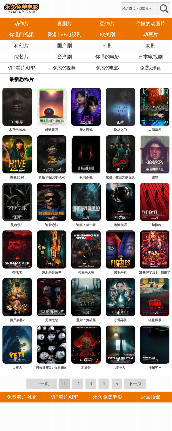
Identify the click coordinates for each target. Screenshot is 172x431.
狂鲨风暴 (154, 320)
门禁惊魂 (154, 225)
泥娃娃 (86, 368)
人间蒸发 (154, 130)
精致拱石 (51, 130)
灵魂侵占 (17, 225)
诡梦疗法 (51, 225)
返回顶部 (150, 397)
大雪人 (17, 368)
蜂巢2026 (17, 177)
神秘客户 (154, 368)
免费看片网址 (21, 397)
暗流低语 (120, 225)
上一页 (42, 383)
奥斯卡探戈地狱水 (52, 177)
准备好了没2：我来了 (154, 272)
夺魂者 (17, 272)
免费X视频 (64, 68)
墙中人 (120, 368)
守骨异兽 (120, 320)
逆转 (155, 177)
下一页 (135, 383)
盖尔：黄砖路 (86, 320)
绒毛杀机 (120, 272)
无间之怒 (51, 320)
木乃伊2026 (17, 130)
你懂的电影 (107, 57)
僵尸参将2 (17, 320)
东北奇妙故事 (52, 272)
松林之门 (120, 130)
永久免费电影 (107, 397)
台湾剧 (64, 57)
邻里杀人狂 (86, 272)
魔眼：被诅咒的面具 (120, 177)
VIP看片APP (21, 68)
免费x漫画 (151, 68)
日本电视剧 (150, 57)
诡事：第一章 (86, 225)
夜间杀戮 (86, 177)
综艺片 (21, 57)
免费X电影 (107, 68)
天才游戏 (86, 130)
